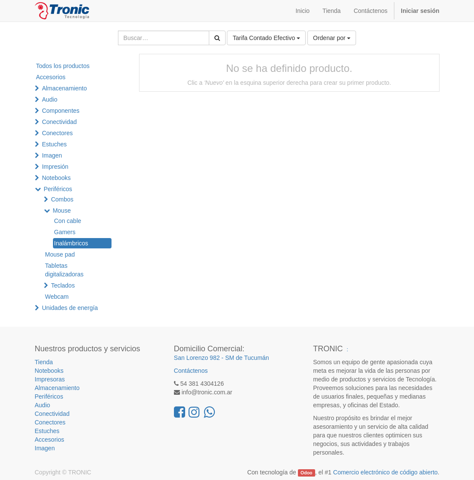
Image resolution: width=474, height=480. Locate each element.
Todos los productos (63, 65)
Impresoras (50, 379)
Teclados (62, 285)
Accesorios (50, 77)
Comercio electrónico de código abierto (385, 472)
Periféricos (57, 189)
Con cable (67, 220)
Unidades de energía (70, 307)
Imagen (52, 155)
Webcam (57, 296)
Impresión (55, 166)
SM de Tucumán (247, 357)
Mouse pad (60, 254)
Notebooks (56, 177)
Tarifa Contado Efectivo (266, 37)
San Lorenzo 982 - (199, 357)
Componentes (60, 110)
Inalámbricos (71, 243)
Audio (49, 99)
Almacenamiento (64, 88)
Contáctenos (191, 370)
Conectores (57, 133)
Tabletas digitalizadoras (64, 270)
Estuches (54, 144)
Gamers (65, 232)
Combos (62, 199)
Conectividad (59, 121)
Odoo (306, 472)
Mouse (62, 210)
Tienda (44, 362)
